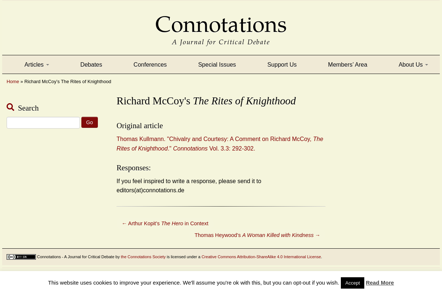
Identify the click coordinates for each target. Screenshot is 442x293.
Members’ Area (347, 65)
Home (13, 81)
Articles (37, 65)
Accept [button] (352, 283)
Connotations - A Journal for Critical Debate (75, 257)
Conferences (150, 65)
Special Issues (217, 65)
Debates (91, 65)
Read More (380, 282)
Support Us (281, 65)
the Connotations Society (143, 257)
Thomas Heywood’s (257, 235)
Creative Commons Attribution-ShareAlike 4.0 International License (261, 257)
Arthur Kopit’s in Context (165, 223)
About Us (413, 65)
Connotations (221, 19)
